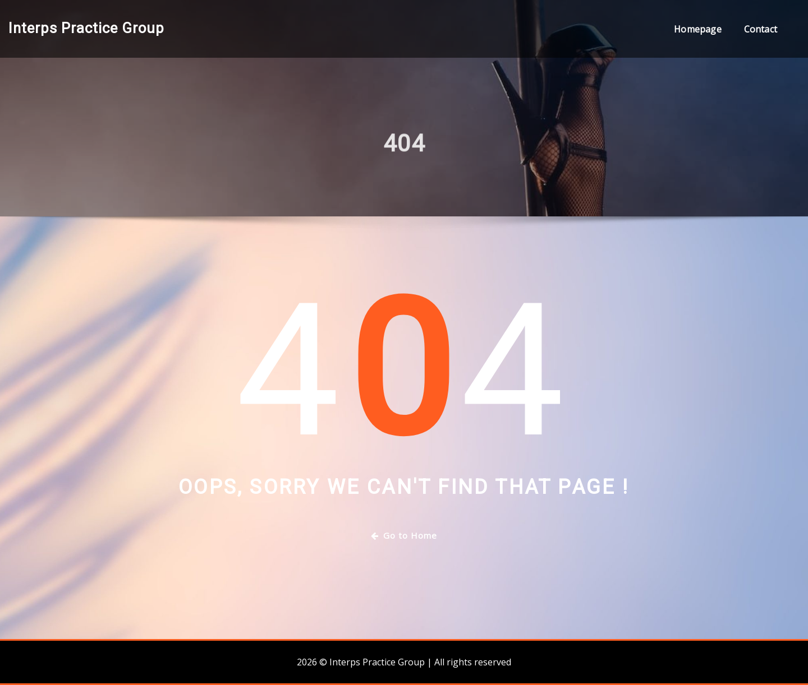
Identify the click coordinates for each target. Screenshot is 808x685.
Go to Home (404, 535)
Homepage (697, 29)
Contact (760, 29)
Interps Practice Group (86, 28)
